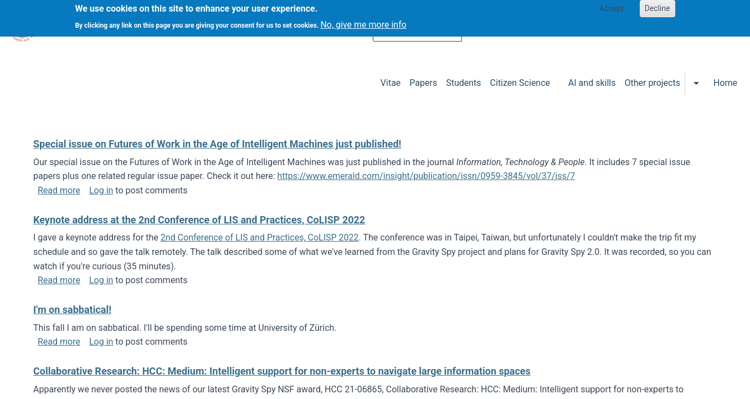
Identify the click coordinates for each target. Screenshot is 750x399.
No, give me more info (363, 21)
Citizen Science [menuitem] (520, 83)
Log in (101, 190)
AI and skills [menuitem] (592, 83)
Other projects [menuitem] (652, 83)
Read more (59, 190)
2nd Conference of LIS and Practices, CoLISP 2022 (260, 237)
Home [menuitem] (725, 83)
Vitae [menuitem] (391, 83)
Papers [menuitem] (423, 83)
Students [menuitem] (463, 83)
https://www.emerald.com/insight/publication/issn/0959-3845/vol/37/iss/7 (427, 176)
